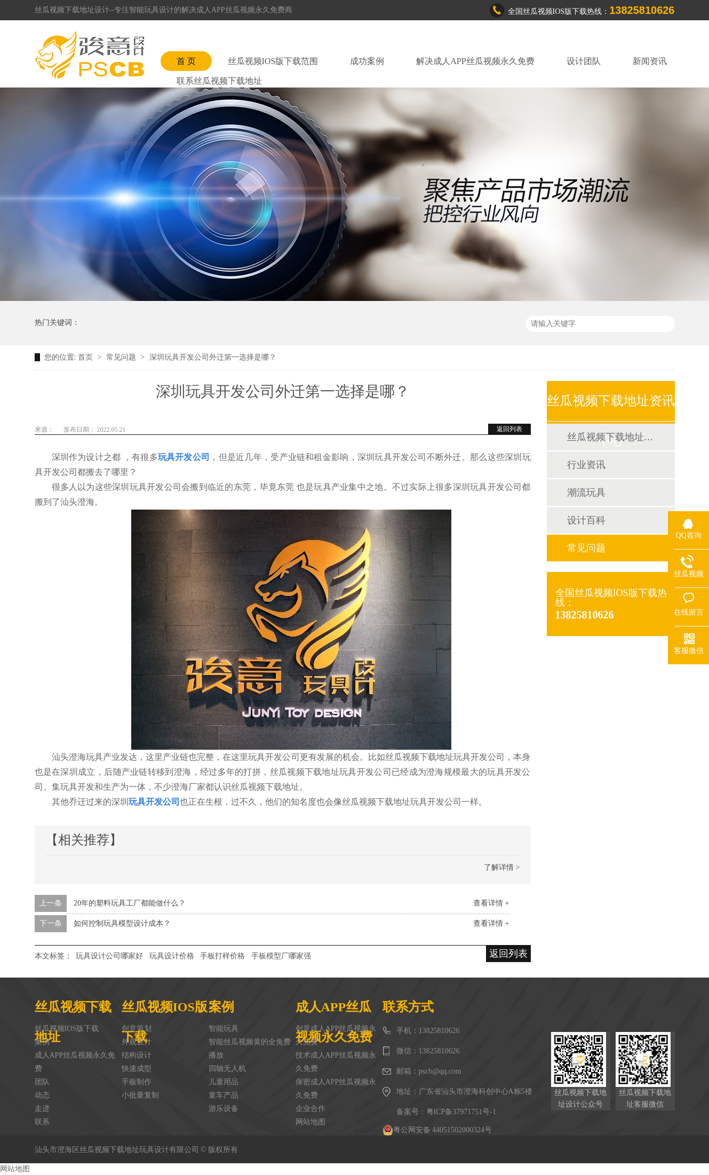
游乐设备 (223, 1109)
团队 (42, 1082)
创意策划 (137, 1029)
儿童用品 (223, 1082)
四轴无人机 (227, 1069)
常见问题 (122, 357)
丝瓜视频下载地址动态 (610, 437)
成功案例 (367, 61)
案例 (42, 1042)
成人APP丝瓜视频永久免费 (75, 1062)
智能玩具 (223, 1029)
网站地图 (310, 1122)
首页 (86, 357)
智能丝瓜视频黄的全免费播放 (250, 1048)
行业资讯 (586, 464)
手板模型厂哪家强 (281, 956)
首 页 (186, 61)
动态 (42, 1095)
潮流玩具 (586, 492)
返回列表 (509, 429)
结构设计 (137, 1055)
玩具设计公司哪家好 (109, 956)
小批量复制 (140, 1095)
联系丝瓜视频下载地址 (219, 80)
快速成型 (137, 1069)
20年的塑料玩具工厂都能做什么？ (130, 903)
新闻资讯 (650, 61)
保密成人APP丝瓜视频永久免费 (336, 1088)
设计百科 (586, 520)
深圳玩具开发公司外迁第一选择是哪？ (212, 357)
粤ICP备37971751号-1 (461, 1112)
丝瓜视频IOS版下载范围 (273, 61)
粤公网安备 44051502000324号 (437, 1130)
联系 (42, 1122)
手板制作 (137, 1082)
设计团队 (584, 61)
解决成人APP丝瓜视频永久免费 (475, 61)
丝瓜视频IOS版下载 (67, 1029)
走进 (42, 1109)
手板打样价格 (222, 956)
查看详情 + (491, 903)
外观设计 (137, 1042)
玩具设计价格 (171, 956)
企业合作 (310, 1109)
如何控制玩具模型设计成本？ (122, 923)
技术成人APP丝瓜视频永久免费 (336, 1062)
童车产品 (223, 1095)
